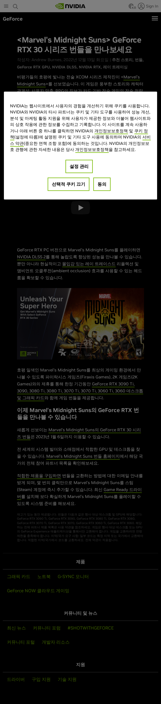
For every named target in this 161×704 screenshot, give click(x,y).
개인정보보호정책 (111, 130)
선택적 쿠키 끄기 (68, 184)
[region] (80, 145)
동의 (101, 184)
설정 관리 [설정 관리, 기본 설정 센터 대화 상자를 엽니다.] (79, 166)
